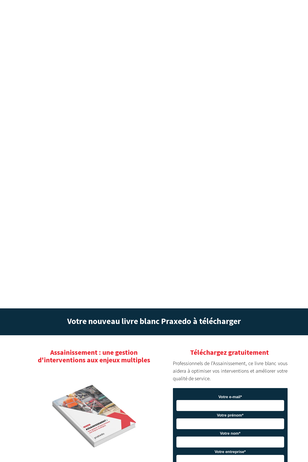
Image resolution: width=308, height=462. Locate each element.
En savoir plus (153, 452)
